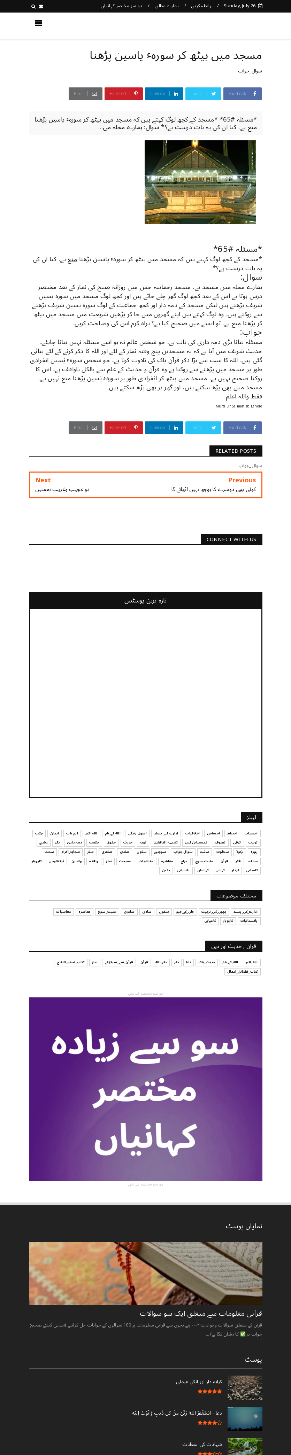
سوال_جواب (250, 71)
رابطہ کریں (201, 6)
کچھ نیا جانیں (234, 25)
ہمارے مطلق (167, 6)
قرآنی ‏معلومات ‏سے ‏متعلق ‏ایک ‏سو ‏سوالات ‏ (200, 1313)
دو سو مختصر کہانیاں (121, 6)
